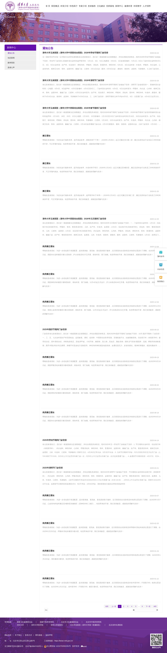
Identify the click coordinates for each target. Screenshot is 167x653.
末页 (155, 606)
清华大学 (20, 625)
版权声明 (49, 635)
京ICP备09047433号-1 (34, 646)
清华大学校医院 (57, 625)
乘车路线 (38, 635)
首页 (20, 17)
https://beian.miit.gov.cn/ (63, 641)
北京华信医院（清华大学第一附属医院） (85, 625)
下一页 (148, 606)
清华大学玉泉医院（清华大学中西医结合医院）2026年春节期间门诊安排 (74, 108)
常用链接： (9, 622)
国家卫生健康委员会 (24, 622)
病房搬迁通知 (48, 246)
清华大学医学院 (37, 625)
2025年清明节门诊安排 (52, 468)
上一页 (114, 606)
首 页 (48, 6)
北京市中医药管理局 (93, 622)
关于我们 (18, 635)
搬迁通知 (46, 136)
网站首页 (8, 635)
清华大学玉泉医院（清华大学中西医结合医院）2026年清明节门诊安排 (73, 80)
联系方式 (28, 635)
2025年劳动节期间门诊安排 (54, 440)
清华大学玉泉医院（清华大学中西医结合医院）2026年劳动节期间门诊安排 (75, 53)
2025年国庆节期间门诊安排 (54, 329)
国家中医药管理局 (47, 622)
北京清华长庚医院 (116, 625)
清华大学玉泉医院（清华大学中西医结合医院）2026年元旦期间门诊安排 (74, 219)
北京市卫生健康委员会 (69, 622)
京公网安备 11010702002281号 (57, 646)
